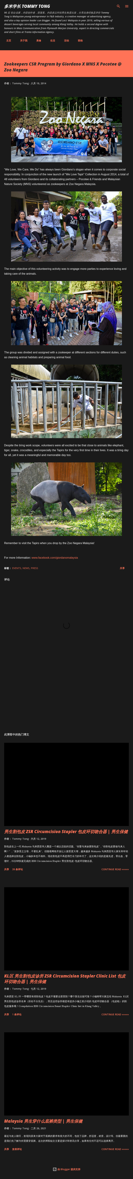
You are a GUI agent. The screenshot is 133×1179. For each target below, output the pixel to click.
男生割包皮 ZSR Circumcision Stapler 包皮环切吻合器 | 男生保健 (66, 831)
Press (34, 568)
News (26, 568)
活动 (64, 40)
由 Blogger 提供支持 (66, 1169)
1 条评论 (16, 1014)
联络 (78, 40)
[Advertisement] (66, 697)
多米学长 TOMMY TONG (27, 6)
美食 (36, 40)
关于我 (21, 40)
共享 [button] (122, 568)
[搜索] (118, 6)
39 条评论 (17, 869)
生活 (50, 40)
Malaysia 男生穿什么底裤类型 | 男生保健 (43, 1121)
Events (16, 568)
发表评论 (17, 1149)
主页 (6, 40)
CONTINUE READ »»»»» (115, 869)
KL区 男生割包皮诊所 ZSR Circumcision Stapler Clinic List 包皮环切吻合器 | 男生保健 (65, 978)
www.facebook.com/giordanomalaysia (55, 557)
